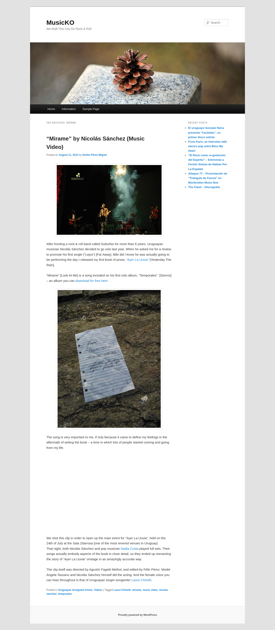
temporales (65, 593)
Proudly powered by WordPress (137, 614)
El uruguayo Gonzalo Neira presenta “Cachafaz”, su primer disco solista (206, 132)
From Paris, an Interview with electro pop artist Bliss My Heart (207, 146)
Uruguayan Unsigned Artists (75, 589)
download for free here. (91, 281)
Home (51, 109)
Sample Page (90, 109)
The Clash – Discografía (204, 187)
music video (150, 589)
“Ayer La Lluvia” (137, 259)
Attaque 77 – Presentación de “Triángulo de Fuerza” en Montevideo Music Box (207, 178)
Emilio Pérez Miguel (94, 154)
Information (69, 109)
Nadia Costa (130, 548)
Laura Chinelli (141, 580)
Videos (98, 589)
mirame (136, 589)
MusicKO (60, 22)
